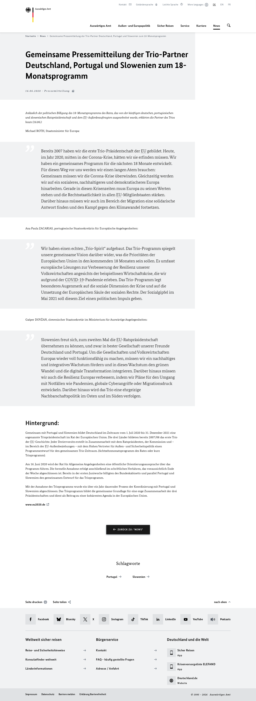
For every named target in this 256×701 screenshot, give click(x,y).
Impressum (31, 694)
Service (185, 25)
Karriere (201, 25)
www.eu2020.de (35, 504)
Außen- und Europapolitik (134, 25)
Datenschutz (47, 694)
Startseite (31, 36)
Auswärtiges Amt (100, 25)
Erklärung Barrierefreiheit (92, 694)
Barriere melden (67, 694)
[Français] (229, 4)
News (216, 26)
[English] (221, 4)
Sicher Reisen (165, 25)
